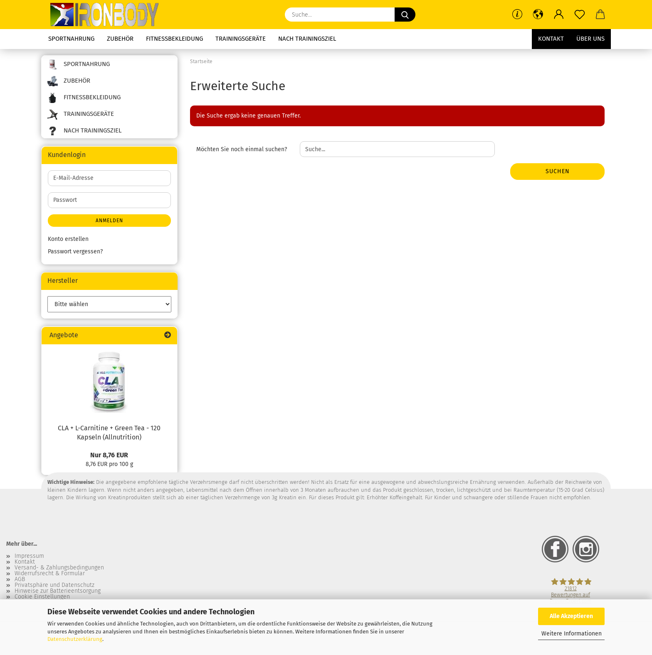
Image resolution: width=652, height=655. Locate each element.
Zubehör (120, 38)
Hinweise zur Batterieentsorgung (58, 591)
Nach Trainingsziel (307, 38)
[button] (538, 14)
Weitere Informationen (571, 633)
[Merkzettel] (579, 14)
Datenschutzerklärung (74, 639)
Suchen (558, 171)
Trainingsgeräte (240, 38)
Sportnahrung (71, 38)
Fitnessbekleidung (174, 38)
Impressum (29, 556)
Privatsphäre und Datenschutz (54, 585)
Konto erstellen (68, 239)
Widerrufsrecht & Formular (50, 573)
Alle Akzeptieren (571, 616)
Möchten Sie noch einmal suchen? (241, 149)
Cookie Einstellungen (42, 597)
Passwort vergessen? (75, 251)
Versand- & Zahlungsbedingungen (59, 568)
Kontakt (551, 38)
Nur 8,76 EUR (109, 455)
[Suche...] (405, 14)
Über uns (590, 38)
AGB (20, 579)
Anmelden (109, 220)
